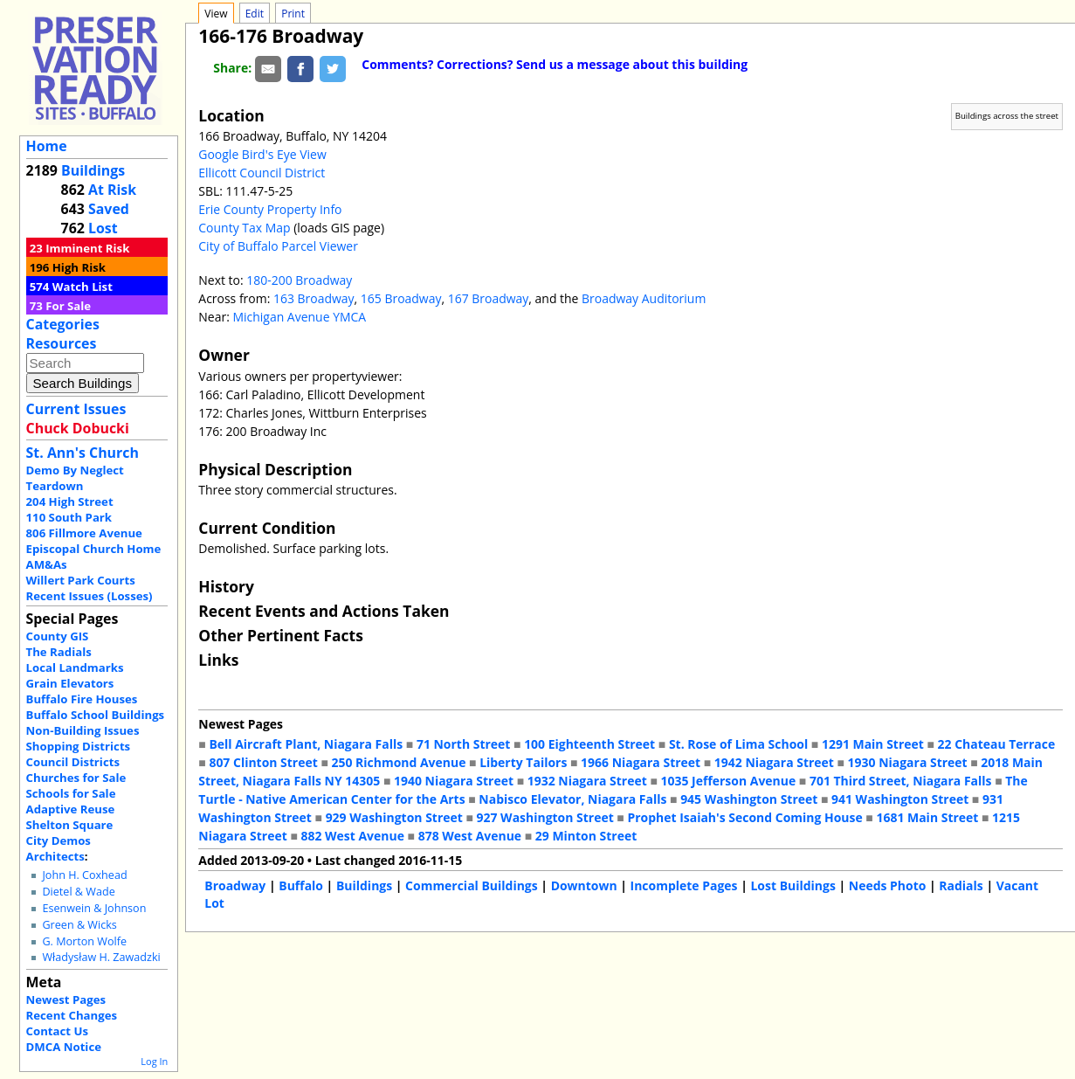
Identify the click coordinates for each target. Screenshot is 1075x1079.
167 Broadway (488, 298)
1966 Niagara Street (640, 762)
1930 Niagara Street (908, 762)
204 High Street (70, 501)
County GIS (57, 636)
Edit (254, 13)
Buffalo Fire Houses (82, 699)
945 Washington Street (748, 799)
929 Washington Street (394, 817)
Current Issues (76, 408)
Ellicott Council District (261, 172)
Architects (55, 856)
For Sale (68, 306)
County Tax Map (244, 227)
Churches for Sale (76, 777)
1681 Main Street (927, 817)
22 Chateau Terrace (997, 744)
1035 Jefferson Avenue (728, 780)
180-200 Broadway (299, 280)
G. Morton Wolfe (84, 941)
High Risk (79, 267)
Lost (103, 228)
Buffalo (301, 885)
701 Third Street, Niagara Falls (901, 780)
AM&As (46, 564)
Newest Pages (66, 999)
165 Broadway (401, 298)
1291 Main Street (873, 744)
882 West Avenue (352, 835)
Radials (960, 885)
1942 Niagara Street (774, 762)
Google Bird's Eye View (262, 154)
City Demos (58, 840)
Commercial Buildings (471, 885)
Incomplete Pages (684, 885)
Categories (63, 324)
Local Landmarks (75, 667)
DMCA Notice (63, 1047)
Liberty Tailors (523, 762)
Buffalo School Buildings (95, 715)
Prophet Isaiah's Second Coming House (744, 817)
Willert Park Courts (80, 580)
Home (46, 146)
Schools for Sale (71, 793)
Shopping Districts (78, 746)
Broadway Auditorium (644, 298)
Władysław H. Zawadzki (101, 957)
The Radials (59, 652)
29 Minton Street (586, 835)
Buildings (93, 170)
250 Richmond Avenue (399, 762)
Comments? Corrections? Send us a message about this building (555, 64)
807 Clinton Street (263, 762)
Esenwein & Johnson (94, 908)
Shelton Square (70, 825)
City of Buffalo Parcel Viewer (278, 246)
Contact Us (57, 1031)
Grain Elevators (70, 683)
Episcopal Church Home (94, 549)
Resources (61, 343)
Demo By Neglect (75, 470)
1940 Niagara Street (453, 780)
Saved (108, 208)
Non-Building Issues (83, 730)
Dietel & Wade (78, 891)
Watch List (82, 286)
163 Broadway (314, 298)
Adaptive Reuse (70, 809)
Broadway (234, 885)
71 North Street (464, 744)
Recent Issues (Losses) (89, 596)
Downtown (584, 885)
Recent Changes (72, 1015)
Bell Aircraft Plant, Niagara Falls (306, 744)
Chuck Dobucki (77, 428)
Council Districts (73, 762)
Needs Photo (888, 885)
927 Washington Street (545, 817)
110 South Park (69, 517)
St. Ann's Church (82, 452)
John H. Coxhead (84, 875)
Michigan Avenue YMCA (299, 316)
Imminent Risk (87, 248)
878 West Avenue (469, 835)
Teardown (55, 486)
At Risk (112, 189)
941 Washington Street (899, 799)
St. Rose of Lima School (738, 744)
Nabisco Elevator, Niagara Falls (572, 799)
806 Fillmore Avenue (84, 533)
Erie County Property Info (269, 209)
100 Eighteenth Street (589, 744)
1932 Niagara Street (587, 780)
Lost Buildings (792, 885)
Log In (154, 1061)
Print (293, 13)
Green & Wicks (79, 924)
